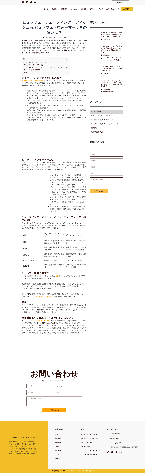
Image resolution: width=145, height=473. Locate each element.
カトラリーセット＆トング (89, 455)
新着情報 (64, 9)
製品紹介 (55, 9)
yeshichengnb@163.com (116, 442)
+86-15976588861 (114, 437)
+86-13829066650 (114, 433)
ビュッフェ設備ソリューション (37, 53)
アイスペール (85, 446)
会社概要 (83, 9)
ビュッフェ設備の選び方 (32, 70)
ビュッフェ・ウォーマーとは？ (34, 65)
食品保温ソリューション (46, 310)
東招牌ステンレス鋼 (58, 471)
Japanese (118, 2)
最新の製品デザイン (108, 92)
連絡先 (57, 459)
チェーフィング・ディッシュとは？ (36, 62)
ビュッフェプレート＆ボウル (90, 451)
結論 (25, 72)
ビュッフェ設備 (61, 37)
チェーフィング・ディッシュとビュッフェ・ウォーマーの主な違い (46, 67)
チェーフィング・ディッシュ (32, 41)
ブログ (100, 9)
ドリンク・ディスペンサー (89, 438)
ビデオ (92, 9)
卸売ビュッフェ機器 (49, 323)
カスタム (74, 9)
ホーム (46, 9)
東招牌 (64, 50)
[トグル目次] (66, 59)
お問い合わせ (110, 9)
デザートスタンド (86, 442)
